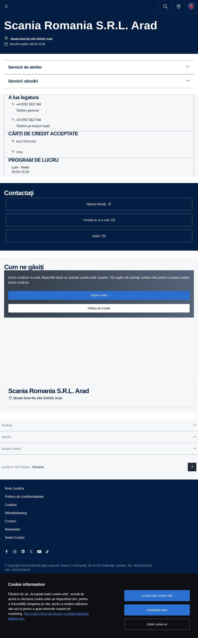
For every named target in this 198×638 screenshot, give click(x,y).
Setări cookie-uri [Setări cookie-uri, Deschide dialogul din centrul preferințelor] (157, 624)
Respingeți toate (157, 610)
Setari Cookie (15, 550)
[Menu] (6, 6)
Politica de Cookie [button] (99, 320)
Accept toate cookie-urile (157, 595)
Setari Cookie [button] (99, 307)
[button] (99, 437)
